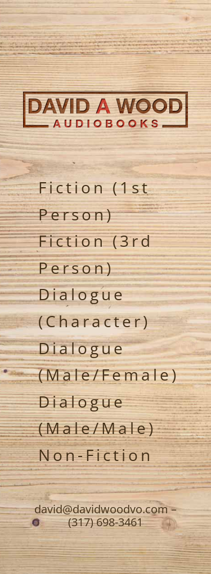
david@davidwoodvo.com (101, 509)
